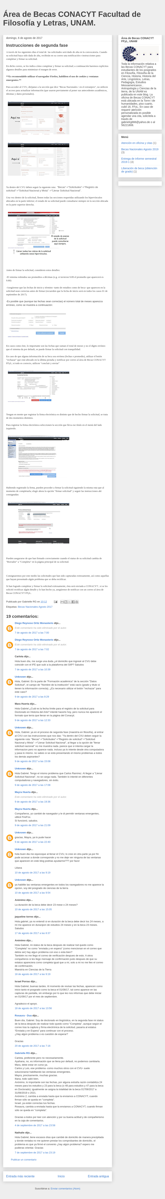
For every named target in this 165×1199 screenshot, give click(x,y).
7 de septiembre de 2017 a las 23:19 (35, 1152)
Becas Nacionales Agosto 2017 (35, 606)
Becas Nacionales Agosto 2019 (139, 149)
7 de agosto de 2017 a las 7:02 (32, 649)
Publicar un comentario (23, 1159)
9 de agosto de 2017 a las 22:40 (32, 841)
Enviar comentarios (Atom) (65, 1188)
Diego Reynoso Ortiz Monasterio (34, 623)
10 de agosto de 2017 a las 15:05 (33, 909)
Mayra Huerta (23, 792)
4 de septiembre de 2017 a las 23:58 (35, 1125)
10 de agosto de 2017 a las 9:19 (32, 872)
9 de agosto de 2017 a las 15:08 (32, 761)
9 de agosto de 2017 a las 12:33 (32, 720)
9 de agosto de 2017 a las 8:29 (32, 696)
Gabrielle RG (22, 1053)
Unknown (20, 676)
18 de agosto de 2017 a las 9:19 (32, 974)
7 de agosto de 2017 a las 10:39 (32, 669)
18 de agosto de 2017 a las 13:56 (33, 1008)
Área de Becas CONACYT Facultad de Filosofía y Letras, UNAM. (72, 18)
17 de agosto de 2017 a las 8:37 (32, 933)
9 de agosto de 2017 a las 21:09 (32, 825)
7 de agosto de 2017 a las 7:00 (32, 632)
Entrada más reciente (20, 1176)
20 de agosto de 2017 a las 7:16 (32, 1045)
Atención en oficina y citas (136, 142)
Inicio (61, 1176)
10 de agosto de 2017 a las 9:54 (32, 892)
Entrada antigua (98, 1176)
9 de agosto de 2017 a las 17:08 (32, 785)
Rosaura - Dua (23, 1015)
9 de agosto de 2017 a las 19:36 (32, 801)
